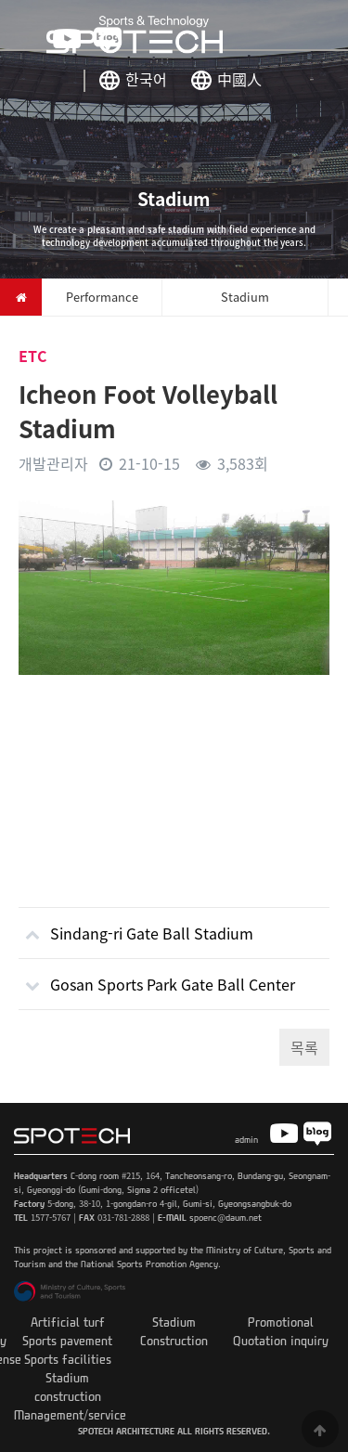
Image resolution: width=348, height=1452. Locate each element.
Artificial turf (68, 1321)
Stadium (174, 1321)
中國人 (239, 79)
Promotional (281, 1321)
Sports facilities (67, 1359)
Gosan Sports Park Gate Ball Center (157, 977)
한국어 (146, 79)
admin (246, 1139)
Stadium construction (67, 1386)
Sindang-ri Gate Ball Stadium (136, 926)
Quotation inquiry (281, 1340)
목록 (304, 1047)
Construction (174, 1340)
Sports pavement (67, 1340)
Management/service (70, 1414)
